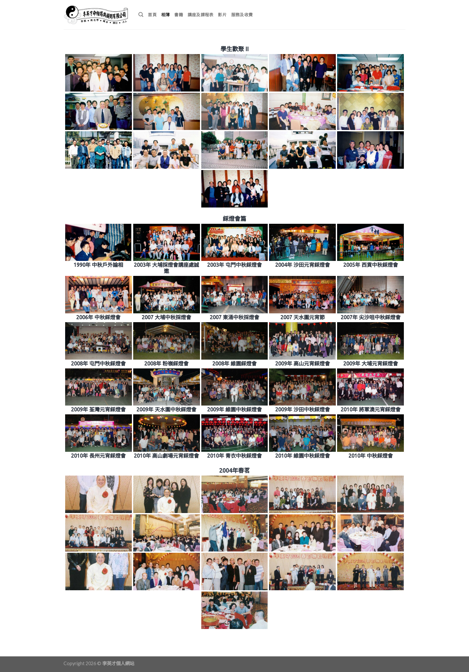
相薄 (165, 14)
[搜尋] (140, 14)
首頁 (152, 14)
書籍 (178, 14)
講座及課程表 (201, 14)
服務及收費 (242, 14)
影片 (222, 14)
